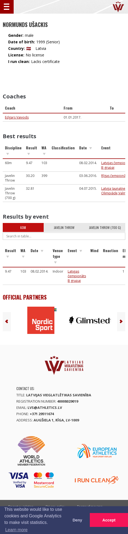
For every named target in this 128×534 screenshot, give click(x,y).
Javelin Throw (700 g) (105, 227)
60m (23, 227)
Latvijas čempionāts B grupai (77, 276)
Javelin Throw (64, 227)
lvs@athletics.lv (45, 407)
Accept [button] (108, 520)
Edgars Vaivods (17, 117)
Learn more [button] (16, 529)
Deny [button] (77, 520)
